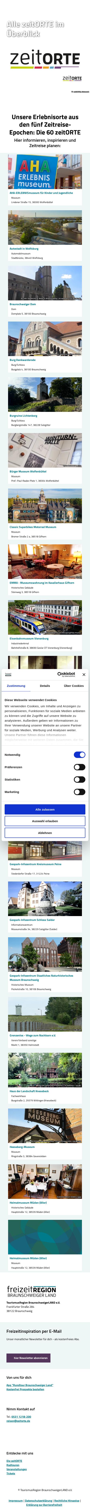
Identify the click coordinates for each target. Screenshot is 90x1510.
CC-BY (78, 577)
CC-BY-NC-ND (75, 298)
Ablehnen (45, 832)
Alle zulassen (44, 809)
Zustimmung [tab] (16, 685)
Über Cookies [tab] (74, 685)
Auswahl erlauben (45, 821)
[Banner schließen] (84, 674)
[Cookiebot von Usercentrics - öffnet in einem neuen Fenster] (57, 674)
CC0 (79, 187)
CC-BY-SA (77, 1030)
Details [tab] (45, 685)
